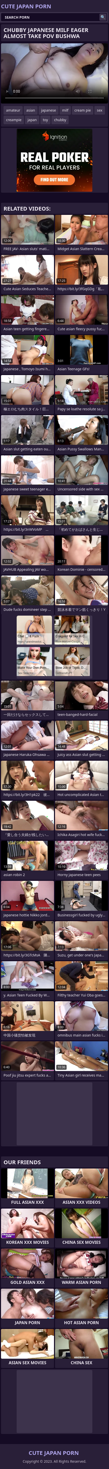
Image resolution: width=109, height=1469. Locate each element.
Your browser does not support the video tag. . (54, 73)
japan (32, 119)
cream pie (82, 110)
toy (45, 119)
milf (65, 110)
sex (99, 110)
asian (30, 110)
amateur (13, 110)
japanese (48, 110)
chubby (60, 119)
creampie (13, 119)
